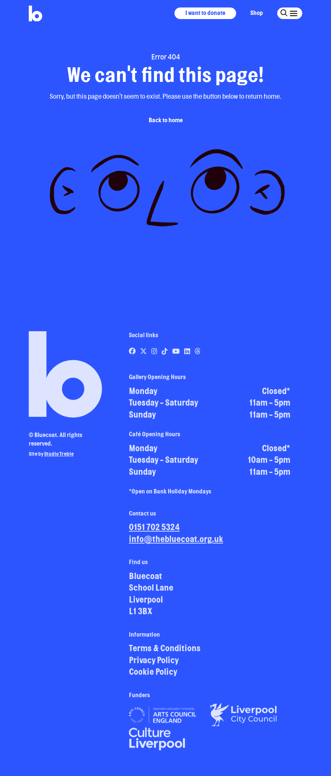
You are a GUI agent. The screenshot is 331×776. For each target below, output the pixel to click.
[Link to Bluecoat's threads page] (198, 354)
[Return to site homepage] (35, 14)
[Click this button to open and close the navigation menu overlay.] (293, 13)
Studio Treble (59, 457)
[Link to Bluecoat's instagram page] (154, 354)
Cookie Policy (153, 674)
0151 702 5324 (154, 530)
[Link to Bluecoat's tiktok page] (165, 354)
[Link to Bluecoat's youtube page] (176, 354)
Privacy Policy (154, 663)
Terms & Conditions (165, 651)
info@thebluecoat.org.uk (176, 542)
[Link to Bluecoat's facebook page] (133, 354)
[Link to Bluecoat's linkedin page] (187, 354)
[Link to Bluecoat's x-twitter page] (144, 354)
